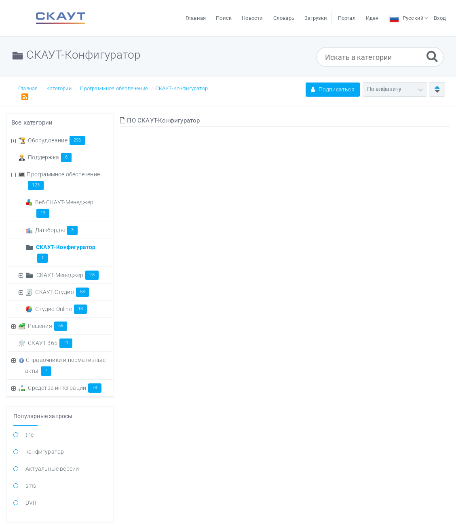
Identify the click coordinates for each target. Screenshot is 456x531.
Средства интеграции (64, 387)
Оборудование (56, 140)
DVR (31, 502)
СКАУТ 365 (50, 343)
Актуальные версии (52, 468)
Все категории (32, 122)
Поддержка (50, 157)
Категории (59, 88)
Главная (28, 88)
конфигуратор (44, 451)
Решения (47, 326)
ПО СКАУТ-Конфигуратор (160, 120)
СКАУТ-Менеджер (67, 275)
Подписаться (333, 89)
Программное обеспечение (114, 88)
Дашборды (56, 230)
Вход (440, 18)
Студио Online (61, 309)
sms (30, 485)
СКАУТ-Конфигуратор (181, 88)
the (29, 435)
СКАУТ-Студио (62, 292)
